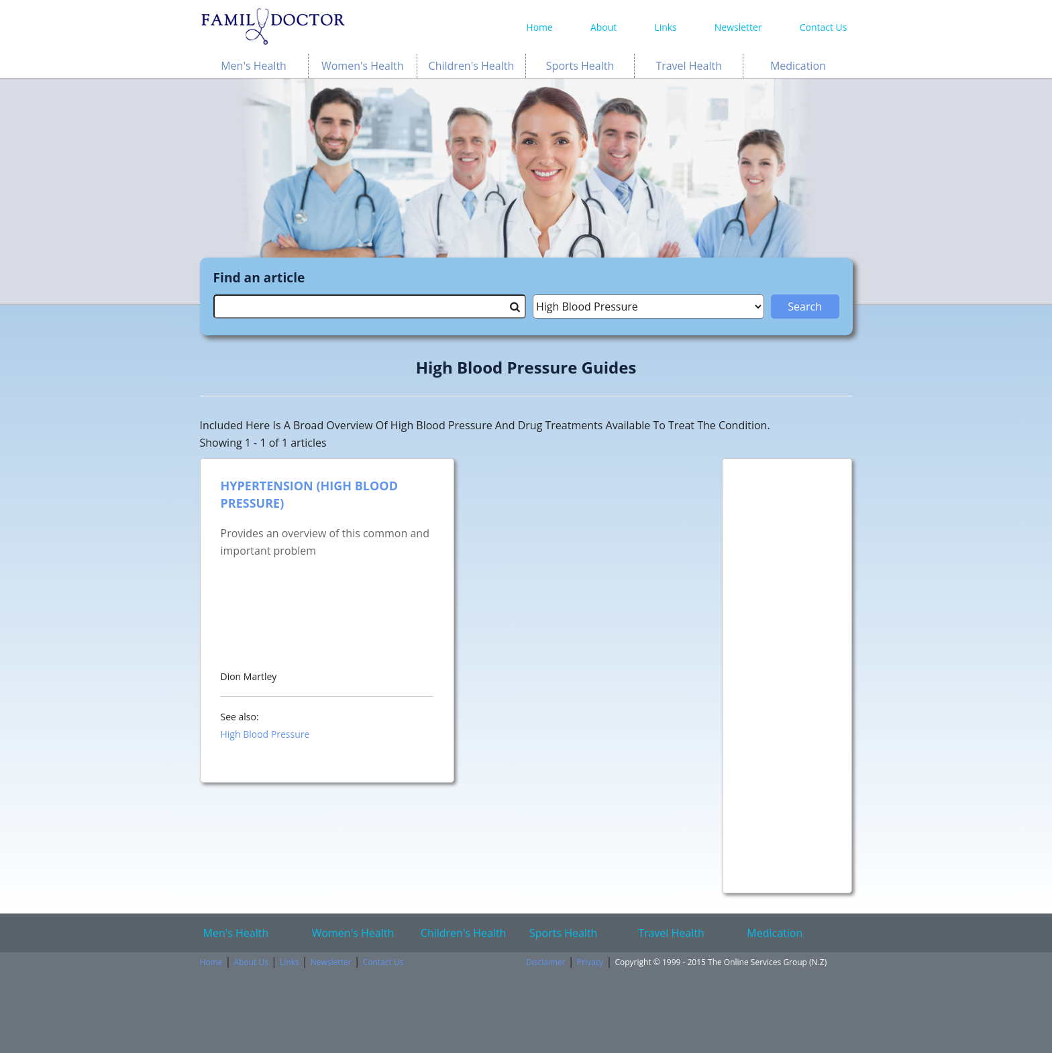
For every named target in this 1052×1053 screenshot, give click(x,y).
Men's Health (253, 65)
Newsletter (738, 27)
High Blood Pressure (265, 734)
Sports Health (580, 65)
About (603, 27)
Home (539, 27)
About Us (251, 962)
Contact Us (823, 27)
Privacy (590, 962)
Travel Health (688, 65)
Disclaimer (546, 962)
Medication (798, 65)
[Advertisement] (783, 666)
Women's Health (362, 65)
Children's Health (472, 65)
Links (665, 27)
